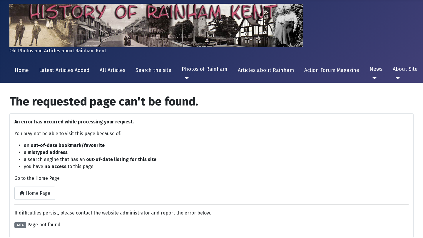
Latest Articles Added (64, 70)
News (376, 69)
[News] (373, 78)
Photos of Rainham (204, 69)
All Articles (112, 70)
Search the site (153, 70)
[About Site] (396, 78)
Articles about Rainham (266, 70)
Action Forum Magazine (331, 70)
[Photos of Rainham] (185, 78)
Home (22, 70)
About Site (405, 69)
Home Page (34, 193)
